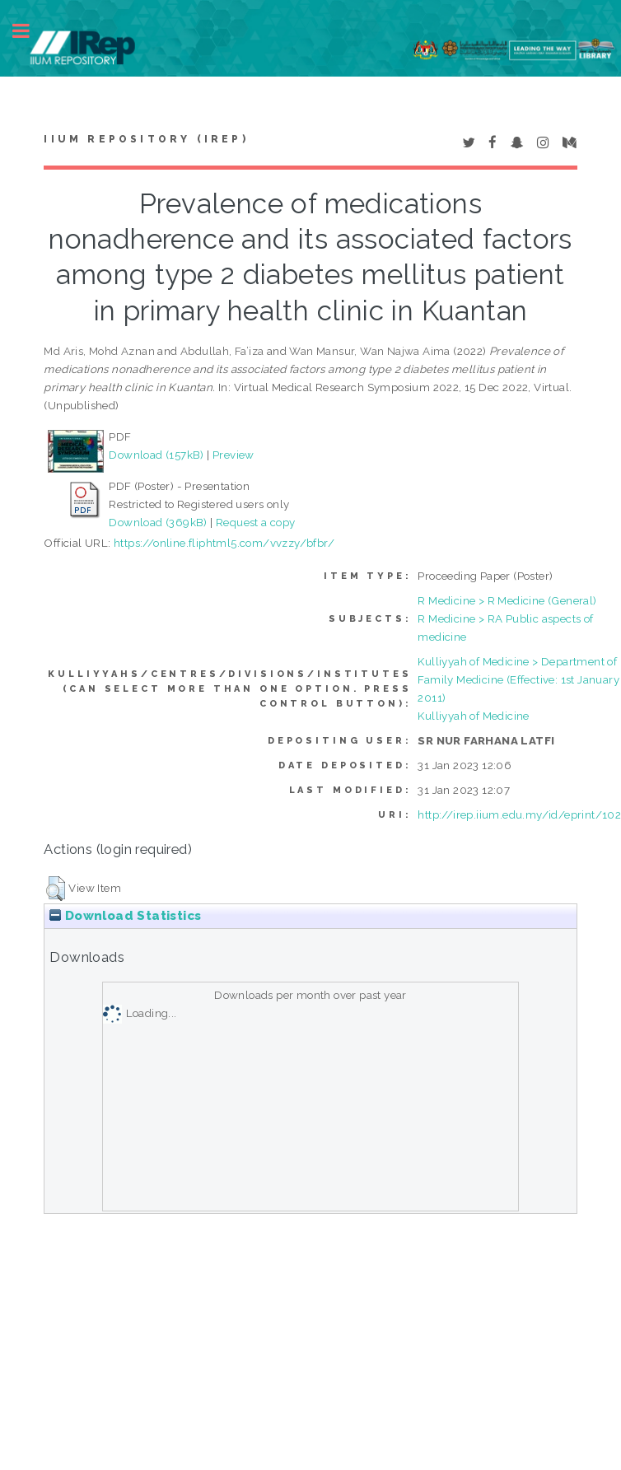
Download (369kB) (158, 522)
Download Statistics (125, 915)
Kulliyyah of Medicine (473, 715)
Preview (233, 454)
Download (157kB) (156, 454)
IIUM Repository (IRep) (146, 139)
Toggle (29, 31)
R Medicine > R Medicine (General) (507, 600)
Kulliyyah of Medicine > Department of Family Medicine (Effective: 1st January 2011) (518, 679)
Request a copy (256, 522)
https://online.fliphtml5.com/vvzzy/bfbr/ (224, 542)
